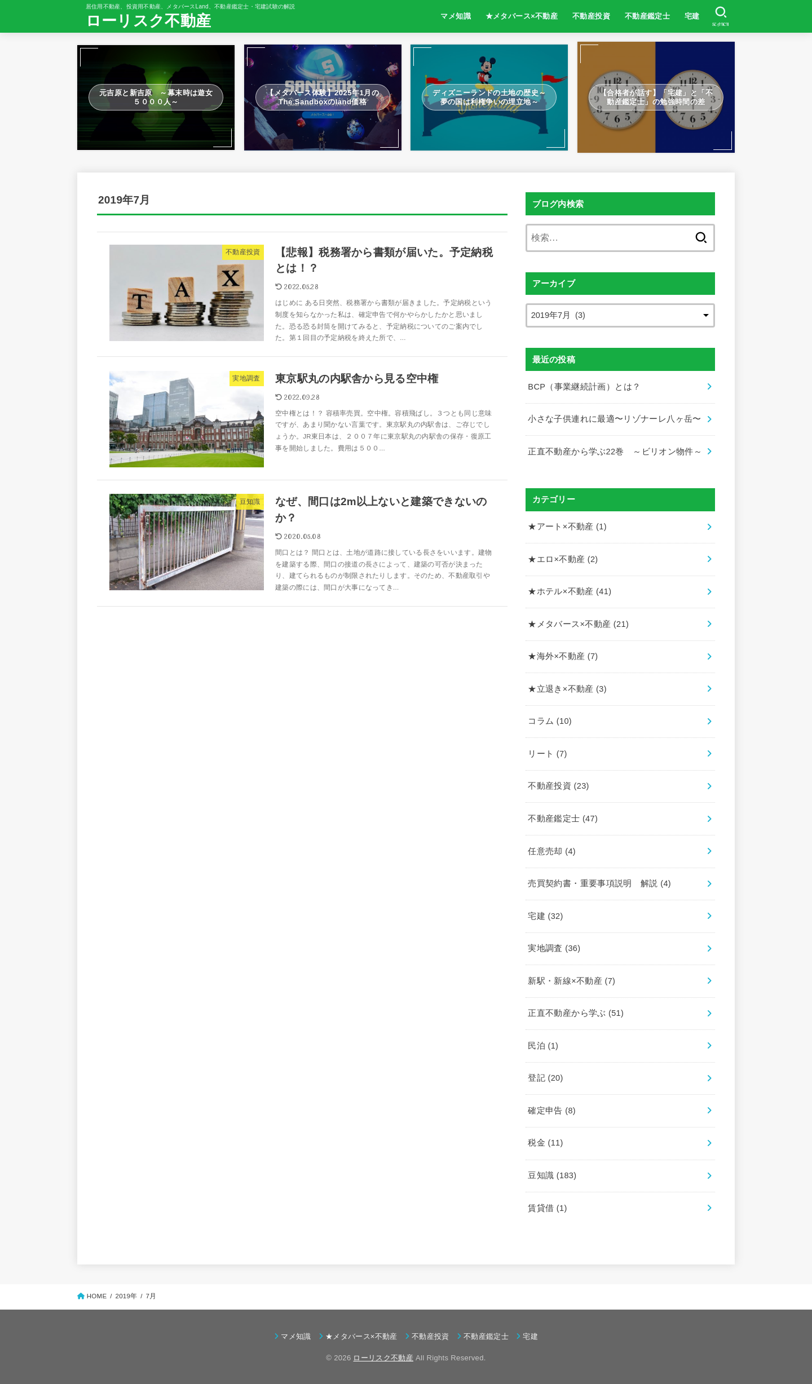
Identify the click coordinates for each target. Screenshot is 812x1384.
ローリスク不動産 (148, 20)
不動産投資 (591, 16)
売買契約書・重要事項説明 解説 (599, 883)
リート (547, 753)
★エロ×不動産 (563, 559)
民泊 (543, 1045)
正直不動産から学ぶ (576, 1013)
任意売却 (552, 851)
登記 (545, 1077)
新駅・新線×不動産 (571, 980)
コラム (550, 721)
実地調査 (554, 948)
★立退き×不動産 (567, 688)
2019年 (126, 1296)
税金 (545, 1142)
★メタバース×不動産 (522, 16)
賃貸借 (547, 1208)
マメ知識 (455, 16)
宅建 (692, 16)
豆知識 (552, 1175)
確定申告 (552, 1110)
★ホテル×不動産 (569, 591)
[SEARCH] (721, 16)
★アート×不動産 (567, 526)
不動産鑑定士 (647, 16)
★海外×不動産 (563, 656)
